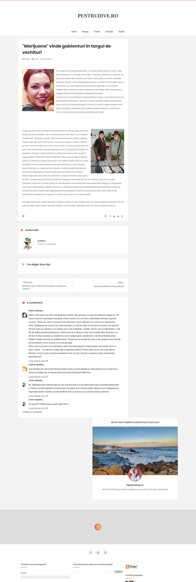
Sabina (32, 311)
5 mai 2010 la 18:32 (37, 361)
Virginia (32, 364)
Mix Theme (121, 575)
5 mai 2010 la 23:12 (37, 408)
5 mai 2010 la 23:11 (37, 396)
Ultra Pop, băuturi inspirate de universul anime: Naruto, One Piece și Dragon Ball (155, 552)
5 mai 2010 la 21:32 (37, 377)
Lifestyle (109, 31)
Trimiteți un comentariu (32, 412)
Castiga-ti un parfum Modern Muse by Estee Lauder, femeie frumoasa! (155, 498)
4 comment (45, 59)
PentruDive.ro (98, 16)
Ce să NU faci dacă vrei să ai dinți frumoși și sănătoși (154, 538)
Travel (97, 31)
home (74, 31)
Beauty (85, 31)
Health (122, 31)
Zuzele (32, 380)
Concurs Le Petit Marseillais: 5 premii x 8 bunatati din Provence (156, 511)
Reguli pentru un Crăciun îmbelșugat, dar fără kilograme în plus (156, 524)
